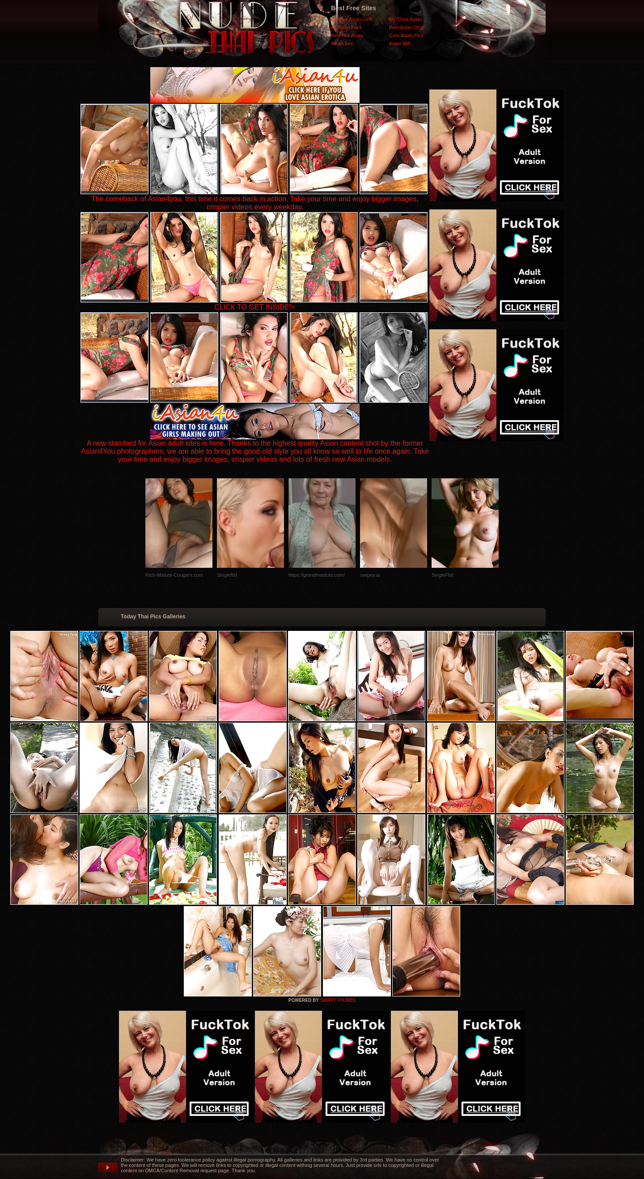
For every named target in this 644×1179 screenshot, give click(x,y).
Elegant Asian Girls (352, 19)
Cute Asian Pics (406, 35)
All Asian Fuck (346, 27)
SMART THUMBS (338, 1000)
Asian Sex (342, 43)
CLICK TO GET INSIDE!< (255, 307)
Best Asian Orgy (406, 27)
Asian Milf (400, 43)
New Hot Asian (347, 35)
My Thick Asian (405, 19)
